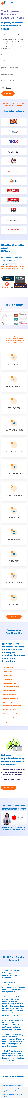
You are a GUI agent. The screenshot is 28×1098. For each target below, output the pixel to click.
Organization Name (7, 75)
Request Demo (8, 93)
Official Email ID (6, 61)
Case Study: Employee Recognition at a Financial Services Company (13, 913)
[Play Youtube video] (14, 818)
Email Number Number (8, 81)
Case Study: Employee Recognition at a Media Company (13, 932)
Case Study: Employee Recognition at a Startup (13, 893)
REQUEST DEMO (14, 944)
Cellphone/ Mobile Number (10, 67)
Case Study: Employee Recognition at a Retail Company (13, 874)
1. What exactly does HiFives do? (12, 1085)
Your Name (5, 55)
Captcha (4, 87)
